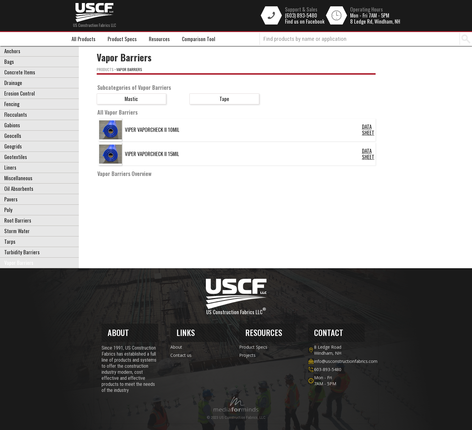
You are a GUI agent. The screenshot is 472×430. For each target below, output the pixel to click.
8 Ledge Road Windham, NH (327, 350)
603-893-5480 (327, 369)
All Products (83, 39)
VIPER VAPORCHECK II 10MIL (152, 129)
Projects (247, 355)
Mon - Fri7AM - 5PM (325, 380)
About (176, 347)
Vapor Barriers (129, 69)
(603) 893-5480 (301, 15)
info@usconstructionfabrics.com (339, 361)
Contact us (181, 355)
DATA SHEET (368, 130)
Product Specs (122, 39)
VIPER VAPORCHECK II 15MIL (152, 154)
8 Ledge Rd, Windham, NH (375, 21)
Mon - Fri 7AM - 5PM (369, 15)
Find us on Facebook (304, 21)
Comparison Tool (198, 39)
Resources (159, 39)
